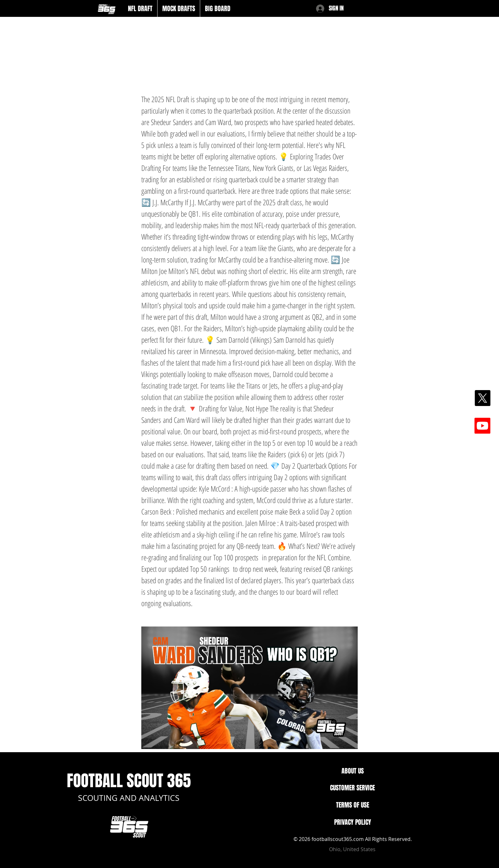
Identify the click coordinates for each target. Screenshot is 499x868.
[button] (140, 8)
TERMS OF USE (352, 805)
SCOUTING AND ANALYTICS (128, 798)
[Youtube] (482, 426)
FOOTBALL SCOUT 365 (129, 780)
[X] (482, 398)
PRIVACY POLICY (352, 822)
